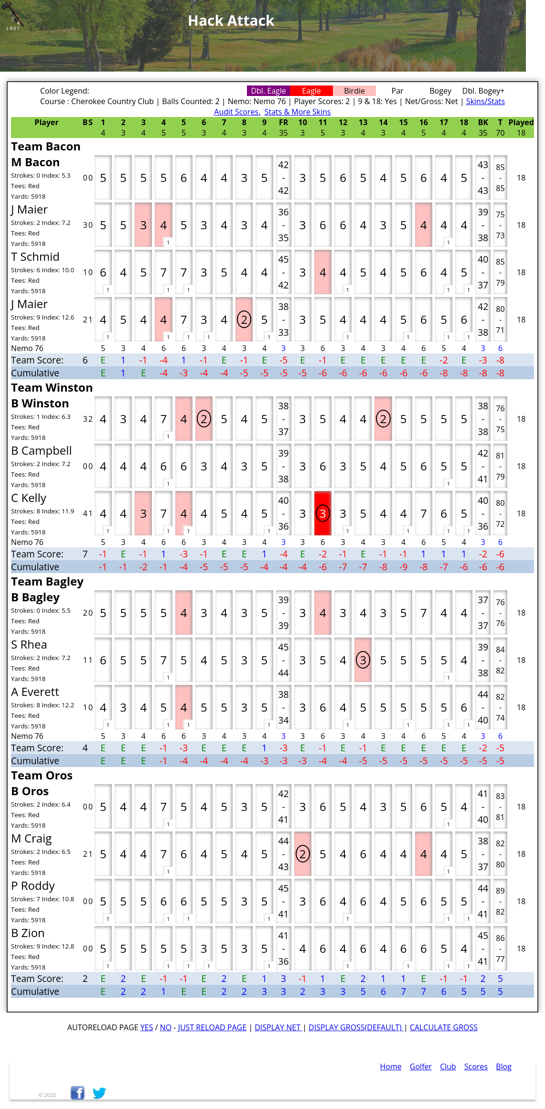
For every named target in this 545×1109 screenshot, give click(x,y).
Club (448, 1066)
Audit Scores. (237, 112)
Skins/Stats (485, 101)
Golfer (421, 1066)
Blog (504, 1066)
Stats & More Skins (298, 112)
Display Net (278, 1027)
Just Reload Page (212, 1027)
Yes (146, 1027)
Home (391, 1066)
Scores (476, 1066)
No (166, 1027)
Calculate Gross (444, 1027)
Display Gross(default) (356, 1027)
